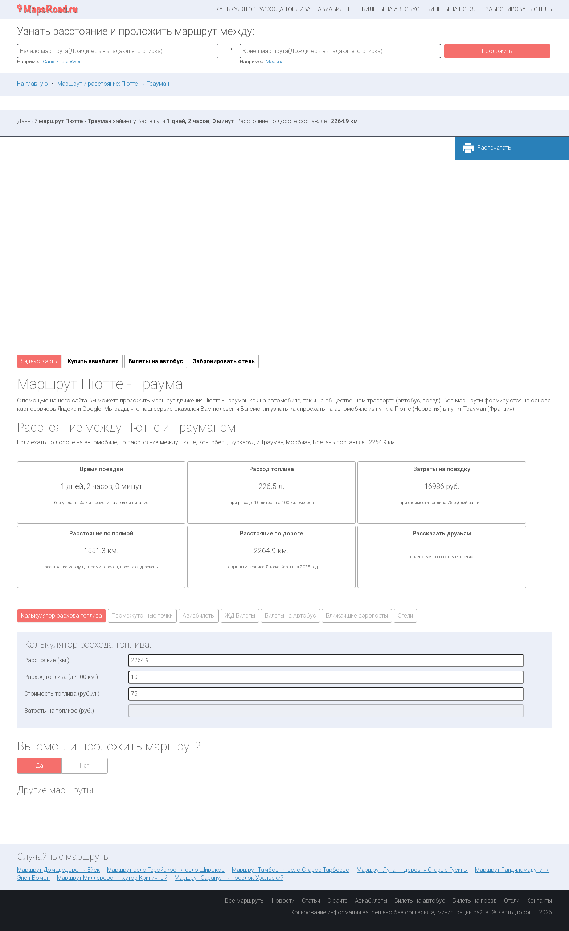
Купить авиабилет (93, 361)
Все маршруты (245, 900)
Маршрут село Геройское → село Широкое (166, 869)
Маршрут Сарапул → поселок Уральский (229, 877)
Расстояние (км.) (46, 660)
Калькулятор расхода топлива (263, 9)
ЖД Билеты (240, 615)
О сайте (337, 900)
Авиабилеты (336, 9)
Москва (275, 61)
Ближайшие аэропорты (357, 615)
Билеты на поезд (452, 9)
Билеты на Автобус (290, 615)
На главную (32, 83)
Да (39, 765)
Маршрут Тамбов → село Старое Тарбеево (290, 869)
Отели (405, 615)
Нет (84, 765)
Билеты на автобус (390, 9)
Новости (283, 900)
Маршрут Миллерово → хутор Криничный (112, 877)
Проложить (497, 51)
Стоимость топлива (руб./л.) (61, 693)
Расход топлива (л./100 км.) (61, 676)
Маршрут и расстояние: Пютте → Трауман (113, 83)
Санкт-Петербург (62, 61)
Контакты (539, 900)
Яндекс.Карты (39, 361)
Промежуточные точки (142, 615)
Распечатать (494, 147)
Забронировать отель (518, 9)
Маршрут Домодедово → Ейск (58, 869)
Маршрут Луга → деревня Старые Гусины (412, 869)
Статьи (311, 900)
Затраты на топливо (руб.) (59, 710)
